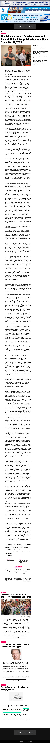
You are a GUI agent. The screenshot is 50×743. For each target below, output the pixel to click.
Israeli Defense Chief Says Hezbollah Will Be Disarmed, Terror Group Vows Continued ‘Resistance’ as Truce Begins (40, 56)
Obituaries (14, 31)
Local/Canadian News (23, 31)
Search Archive (30, 31)
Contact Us (40, 31)
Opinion (35, 31)
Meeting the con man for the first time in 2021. (12, 712)
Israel (18, 31)
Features (9, 31)
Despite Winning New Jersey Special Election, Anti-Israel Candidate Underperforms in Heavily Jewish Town (41, 52)
